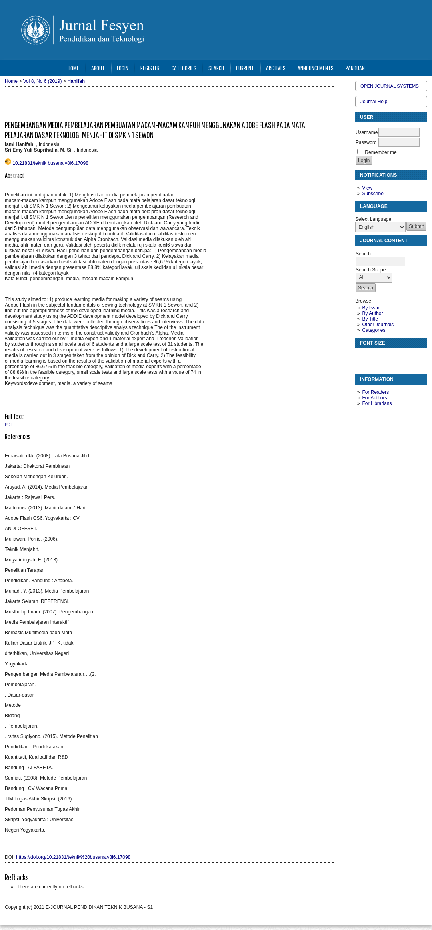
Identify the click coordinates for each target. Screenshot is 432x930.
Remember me (380, 152)
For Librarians (377, 403)
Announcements (316, 68)
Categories (373, 330)
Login (122, 68)
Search (216, 68)
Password (366, 142)
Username (367, 132)
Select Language (373, 219)
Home (73, 68)
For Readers (375, 392)
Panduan (355, 68)
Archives (276, 68)
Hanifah (76, 81)
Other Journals (378, 324)
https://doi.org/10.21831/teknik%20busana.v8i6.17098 (73, 857)
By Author (372, 313)
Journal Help (373, 101)
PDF (9, 425)
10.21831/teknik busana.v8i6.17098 (50, 163)
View (367, 188)
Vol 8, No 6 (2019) (42, 81)
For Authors (374, 398)
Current (245, 68)
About (98, 68)
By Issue (371, 308)
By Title (370, 319)
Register (150, 68)
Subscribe (372, 193)
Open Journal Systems (389, 86)
